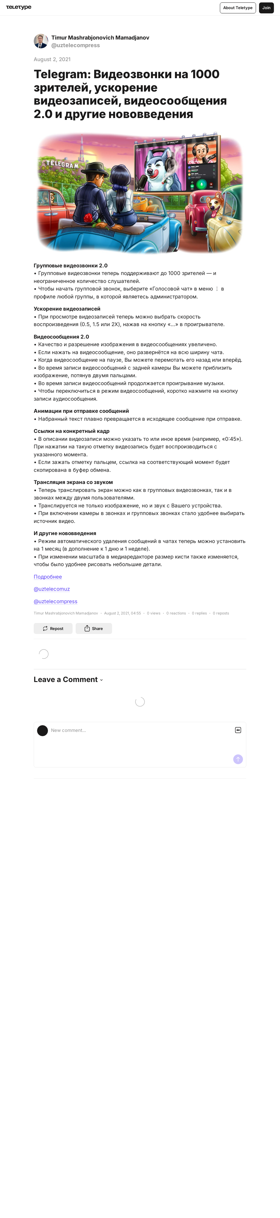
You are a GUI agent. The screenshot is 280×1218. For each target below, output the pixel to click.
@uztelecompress (55, 601)
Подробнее (48, 577)
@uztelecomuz (52, 589)
